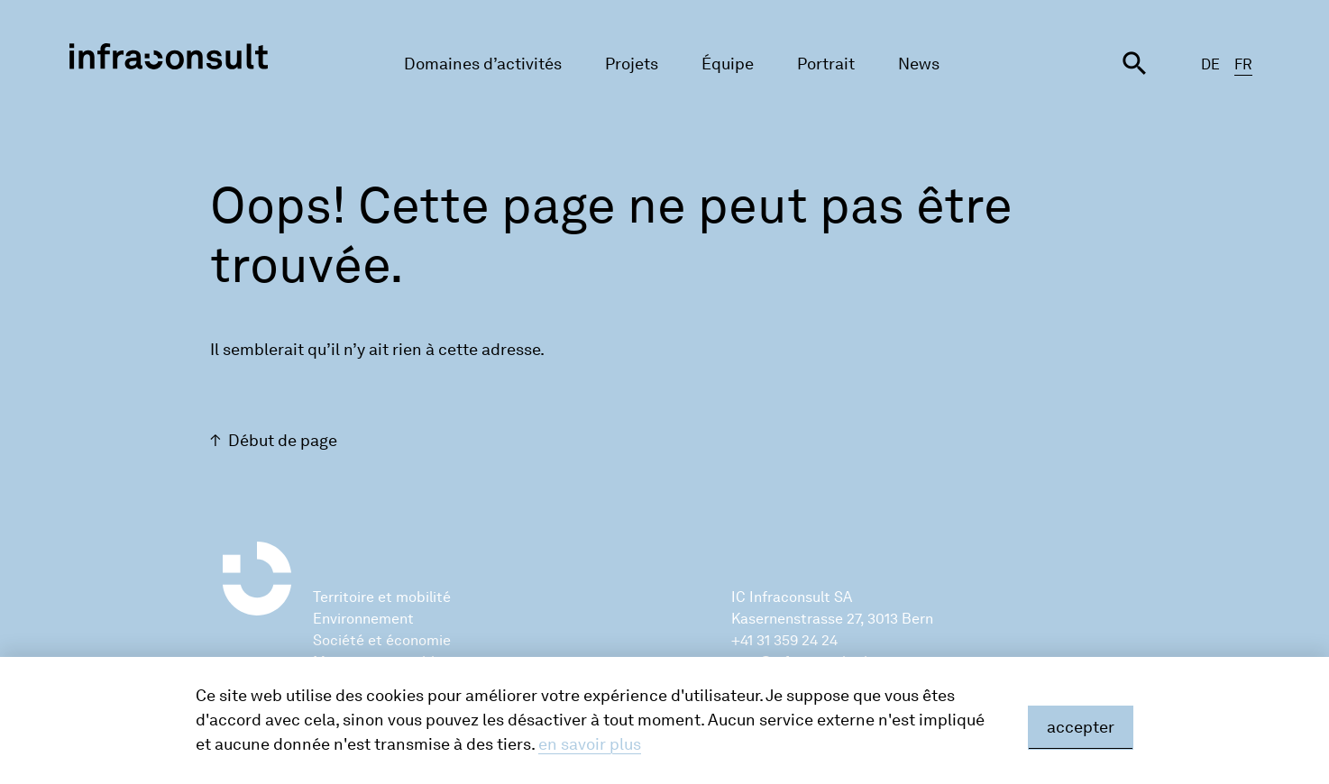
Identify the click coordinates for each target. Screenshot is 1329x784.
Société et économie (382, 640)
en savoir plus (589, 744)
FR (1243, 64)
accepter (1080, 727)
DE (1210, 64)
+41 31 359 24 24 (784, 640)
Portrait (826, 64)
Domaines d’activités (483, 64)
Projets (631, 64)
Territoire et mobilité (382, 597)
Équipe (727, 64)
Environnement (363, 618)
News (918, 64)
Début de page (282, 441)
